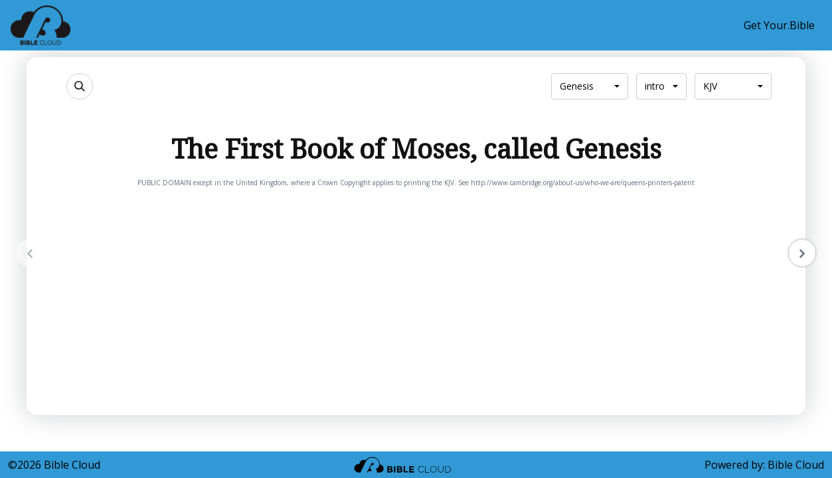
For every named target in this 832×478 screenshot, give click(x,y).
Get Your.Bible (779, 25)
